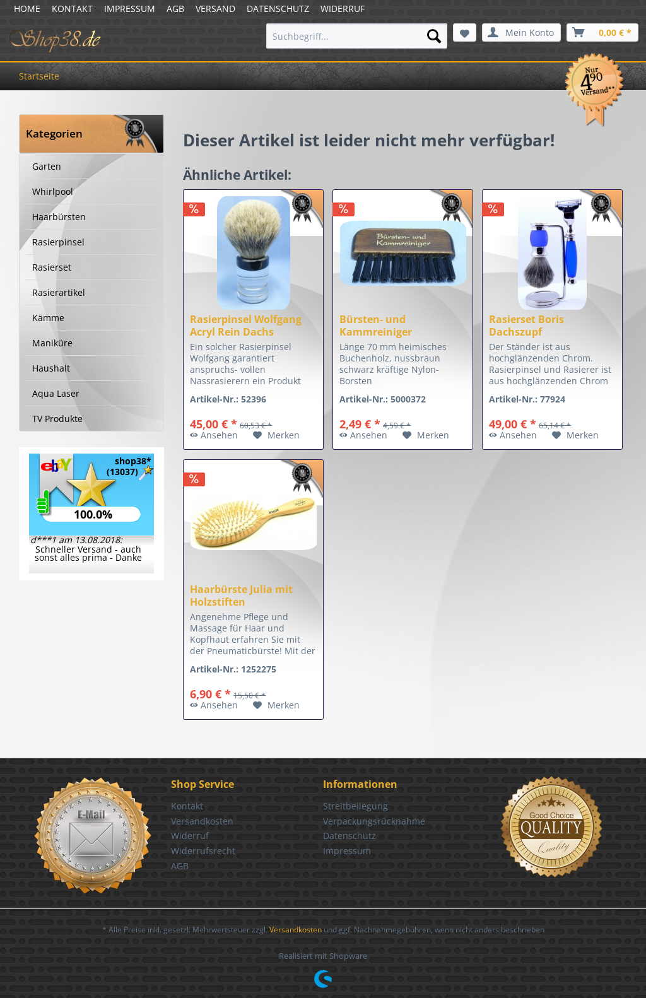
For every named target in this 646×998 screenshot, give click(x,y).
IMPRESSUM (129, 9)
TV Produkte (57, 419)
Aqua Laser (55, 393)
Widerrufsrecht (203, 851)
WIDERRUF (342, 9)
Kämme (48, 318)
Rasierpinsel (58, 242)
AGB (175, 9)
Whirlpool (52, 191)
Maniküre (52, 343)
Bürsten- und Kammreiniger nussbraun (375, 325)
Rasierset (51, 267)
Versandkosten (202, 821)
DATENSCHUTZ (278, 9)
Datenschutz (349, 836)
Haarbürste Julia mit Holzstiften (241, 595)
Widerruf (190, 836)
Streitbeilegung (355, 806)
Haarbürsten (59, 217)
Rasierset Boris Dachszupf (526, 325)
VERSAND (215, 9)
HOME (27, 9)
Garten (46, 166)
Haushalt (51, 368)
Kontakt (187, 806)
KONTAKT (72, 9)
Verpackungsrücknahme (374, 821)
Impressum (347, 851)
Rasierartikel (58, 292)
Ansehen (214, 435)
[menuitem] (356, 36)
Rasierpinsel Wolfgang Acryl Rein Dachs (246, 325)
